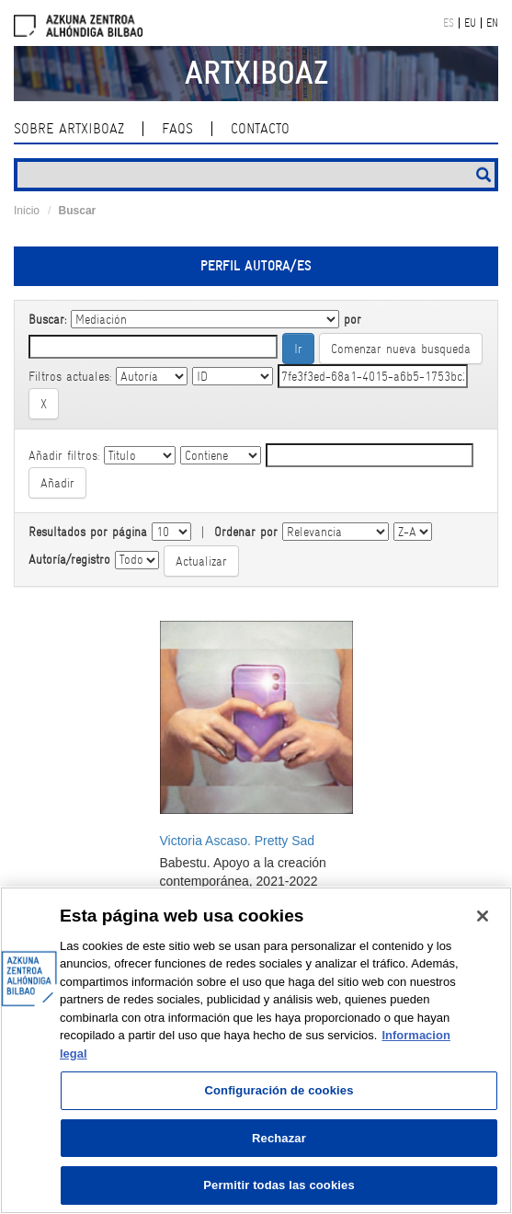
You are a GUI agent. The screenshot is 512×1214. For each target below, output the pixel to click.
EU (470, 23)
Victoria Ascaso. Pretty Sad (237, 840)
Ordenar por (246, 531)
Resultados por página (87, 531)
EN (492, 23)
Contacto (260, 128)
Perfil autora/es (256, 266)
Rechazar (279, 1138)
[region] (256, 1050)
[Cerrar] (482, 916)
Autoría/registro (69, 559)
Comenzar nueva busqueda (401, 348)
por (352, 319)
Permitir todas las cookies (279, 1185)
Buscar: (47, 319)
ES (448, 23)
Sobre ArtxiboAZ (69, 128)
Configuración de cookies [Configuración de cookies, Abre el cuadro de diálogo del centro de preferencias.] (278, 1090)
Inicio (27, 210)
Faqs (177, 128)
